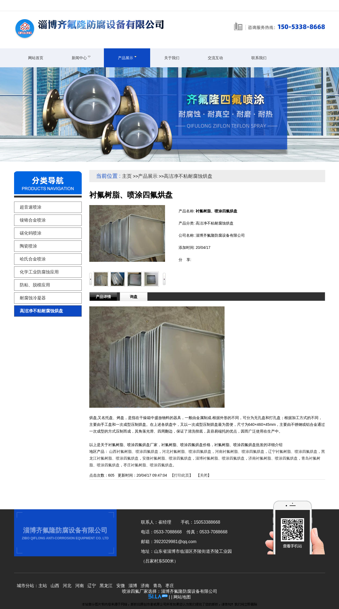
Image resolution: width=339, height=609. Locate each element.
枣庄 (169, 585)
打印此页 (181, 475)
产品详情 (103, 297)
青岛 (157, 585)
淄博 (133, 585)
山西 (55, 585)
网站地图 (182, 597)
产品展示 (147, 176)
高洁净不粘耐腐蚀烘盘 (188, 176)
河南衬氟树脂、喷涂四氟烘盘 (239, 451)
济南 (145, 585)
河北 (67, 585)
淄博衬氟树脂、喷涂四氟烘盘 (220, 458)
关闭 (204, 475)
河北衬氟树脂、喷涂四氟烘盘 (186, 451)
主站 (42, 585)
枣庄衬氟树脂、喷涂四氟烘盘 (148, 465)
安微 (120, 585)
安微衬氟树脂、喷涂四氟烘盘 (167, 458)
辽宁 (91, 585)
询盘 (133, 297)
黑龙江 (106, 585)
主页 (127, 176)
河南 (79, 585)
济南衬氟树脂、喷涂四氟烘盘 (273, 458)
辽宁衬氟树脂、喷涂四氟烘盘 (292, 451)
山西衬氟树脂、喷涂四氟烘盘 (133, 451)
